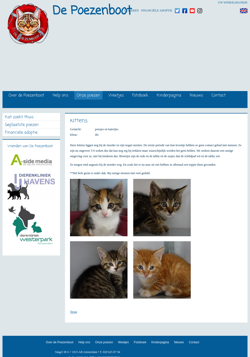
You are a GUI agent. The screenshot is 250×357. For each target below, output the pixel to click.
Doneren (131, 2)
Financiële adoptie (156, 2)
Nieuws (196, 96)
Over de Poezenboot (26, 96)
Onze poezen (88, 96)
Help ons (60, 96)
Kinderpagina (169, 96)
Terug (73, 312)
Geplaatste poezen (22, 125)
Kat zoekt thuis (19, 117)
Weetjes (116, 96)
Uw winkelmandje (233, 2)
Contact (219, 96)
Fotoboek (140, 96)
